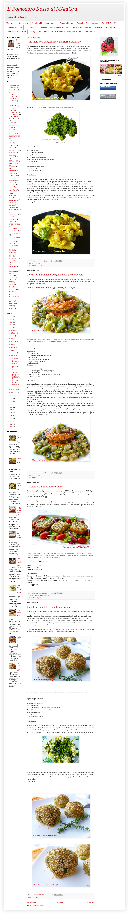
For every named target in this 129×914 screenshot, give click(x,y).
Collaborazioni (90, 32)
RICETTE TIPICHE (15, 246)
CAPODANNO (13, 103)
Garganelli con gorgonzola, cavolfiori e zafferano (54, 41)
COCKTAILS (13, 108)
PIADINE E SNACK (15, 210)
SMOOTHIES (13, 284)
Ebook (11, 143)
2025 (11, 424)
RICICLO (12, 250)
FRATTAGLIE (13, 163)
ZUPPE (11, 308)
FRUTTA (12, 168)
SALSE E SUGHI (14, 262)
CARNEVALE (13, 106)
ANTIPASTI (12, 85)
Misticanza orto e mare (19, 485)
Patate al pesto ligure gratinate (19, 535)
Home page (10, 23)
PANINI (11, 205)
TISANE (11, 292)
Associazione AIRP (14, 90)
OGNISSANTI (13, 200)
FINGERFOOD (13, 152)
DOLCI (11, 140)
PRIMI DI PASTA (36, 263)
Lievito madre (51, 23)
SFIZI (11, 282)
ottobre (13, 355)
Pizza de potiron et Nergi (82, 27)
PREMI (11, 221)
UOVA (11, 301)
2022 (11, 415)
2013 (11, 325)
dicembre (14, 392)
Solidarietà (12, 287)
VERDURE (35, 897)
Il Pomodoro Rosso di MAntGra (42, 9)
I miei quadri (37, 23)
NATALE (12, 193)
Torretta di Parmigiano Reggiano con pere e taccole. (55, 274)
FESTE (11, 147)
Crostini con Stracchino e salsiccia (45, 486)
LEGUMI (12, 186)
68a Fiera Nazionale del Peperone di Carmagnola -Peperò (60, 32)
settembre (14, 353)
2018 (11, 404)
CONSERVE (13, 122)
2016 (11, 398)
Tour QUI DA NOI (109, 23)
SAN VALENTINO (15, 267)
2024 (11, 421)
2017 (11, 401)
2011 (11, 319)
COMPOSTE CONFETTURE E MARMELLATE (14, 112)
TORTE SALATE (14, 297)
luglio (13, 347)
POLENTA (12, 219)
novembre (14, 389)
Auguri (11, 94)
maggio (13, 341)
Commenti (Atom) (38, 905)
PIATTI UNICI (36, 475)
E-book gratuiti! (31, 27)
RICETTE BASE (14, 231)
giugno (13, 344)
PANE (11, 202)
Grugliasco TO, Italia (36, 265)
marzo (13, 336)
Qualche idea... (13, 228)
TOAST (11, 294)
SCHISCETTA (13, 271)
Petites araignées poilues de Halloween (55, 27)
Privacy (32, 32)
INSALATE (12, 180)
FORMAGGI (13, 161)
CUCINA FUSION (14, 136)
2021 (11, 413)
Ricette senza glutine (14, 27)
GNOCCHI (12, 171)
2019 (11, 407)
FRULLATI (12, 166)
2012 (11, 322)
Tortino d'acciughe (19, 437)
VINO (11, 306)
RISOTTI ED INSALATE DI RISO (13, 254)
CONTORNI (13, 125)
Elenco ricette (24, 23)
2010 (11, 316)
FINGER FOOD (14, 150)
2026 (11, 427)
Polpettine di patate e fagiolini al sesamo (49, 606)
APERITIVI (12, 87)
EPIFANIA (12, 145)
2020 (11, 410)
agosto (13, 350)
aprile (13, 338)
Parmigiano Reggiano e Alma (87, 23)
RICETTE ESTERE (15, 233)
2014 (11, 327)
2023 (11, 418)
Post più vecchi (89, 902)
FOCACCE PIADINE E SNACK (40, 596)
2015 (11, 396)
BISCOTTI (12, 101)
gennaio (13, 330)
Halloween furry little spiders (106, 27)
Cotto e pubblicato (66, 23)
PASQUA (12, 207)
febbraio (13, 333)
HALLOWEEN (13, 173)
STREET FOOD (14, 289)
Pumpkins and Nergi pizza (16, 32)
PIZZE (11, 216)
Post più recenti (31, 902)
